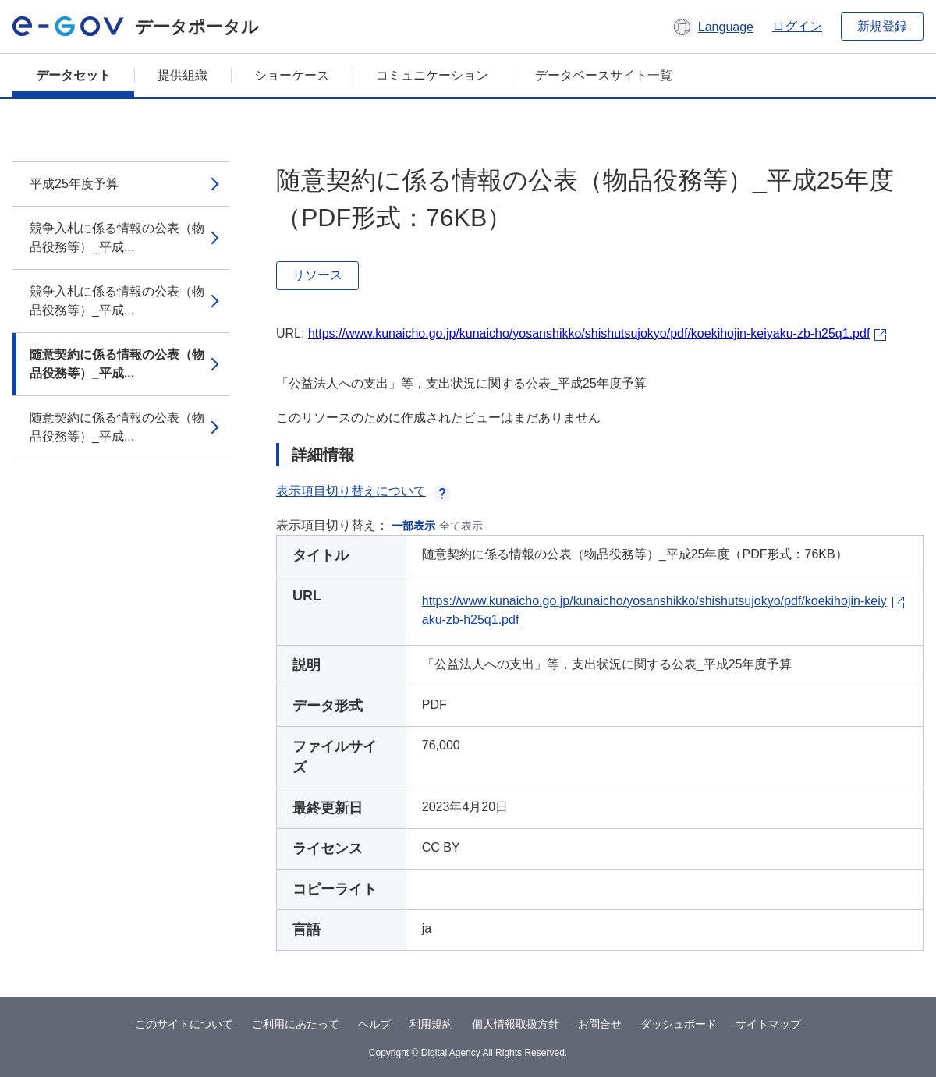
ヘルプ (374, 1024)
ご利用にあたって (295, 1024)
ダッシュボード (678, 1024)
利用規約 (431, 1024)
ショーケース (291, 75)
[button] (712, 26)
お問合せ (600, 1024)
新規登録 (882, 26)
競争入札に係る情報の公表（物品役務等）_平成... (117, 237)
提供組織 (182, 75)
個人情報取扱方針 (515, 1024)
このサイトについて (184, 1024)
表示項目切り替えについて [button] (363, 491)
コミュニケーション (432, 75)
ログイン (797, 26)
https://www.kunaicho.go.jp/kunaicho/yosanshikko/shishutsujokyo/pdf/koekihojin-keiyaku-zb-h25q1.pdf (589, 333)
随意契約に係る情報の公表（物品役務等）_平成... (117, 364)
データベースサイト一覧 (603, 75)
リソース (317, 275)
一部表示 (413, 525)
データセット (73, 75)
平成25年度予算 (74, 183)
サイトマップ (768, 1024)
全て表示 (461, 525)
